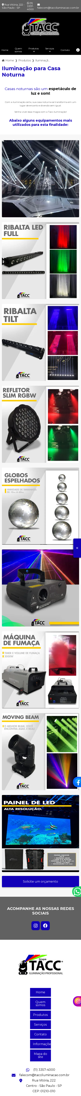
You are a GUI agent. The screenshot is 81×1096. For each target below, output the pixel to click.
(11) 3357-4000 (30, 6)
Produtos (34, 48)
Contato (65, 50)
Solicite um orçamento (40, 881)
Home (40, 992)
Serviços (49, 48)
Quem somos (18, 50)
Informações (42, 1044)
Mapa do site (40, 1055)
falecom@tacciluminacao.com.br (58, 6)
